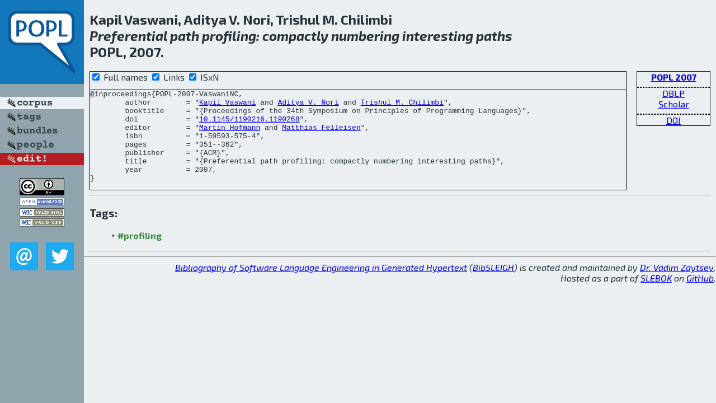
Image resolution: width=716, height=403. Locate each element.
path (184, 35)
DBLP (673, 93)
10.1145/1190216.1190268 (249, 125)
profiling (229, 35)
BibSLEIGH (493, 285)
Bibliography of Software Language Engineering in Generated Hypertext (321, 285)
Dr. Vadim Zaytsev (677, 285)
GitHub (700, 296)
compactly (295, 35)
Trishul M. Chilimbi (402, 105)
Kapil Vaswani (227, 105)
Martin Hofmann (229, 135)
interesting (437, 35)
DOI (673, 120)
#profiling (139, 254)
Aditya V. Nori (307, 105)
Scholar (673, 104)
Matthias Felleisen (321, 135)
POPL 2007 (673, 77)
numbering (365, 35)
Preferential (128, 35)
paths (494, 35)
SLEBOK (656, 296)
